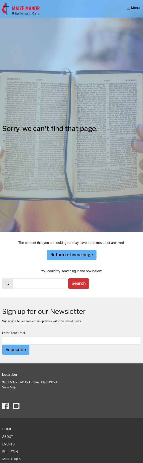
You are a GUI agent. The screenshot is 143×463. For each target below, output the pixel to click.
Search (79, 283)
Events (8, 444)
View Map (9, 387)
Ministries (11, 459)
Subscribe (16, 349)
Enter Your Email (14, 333)
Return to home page (71, 254)
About (7, 437)
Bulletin (10, 452)
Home (7, 429)
